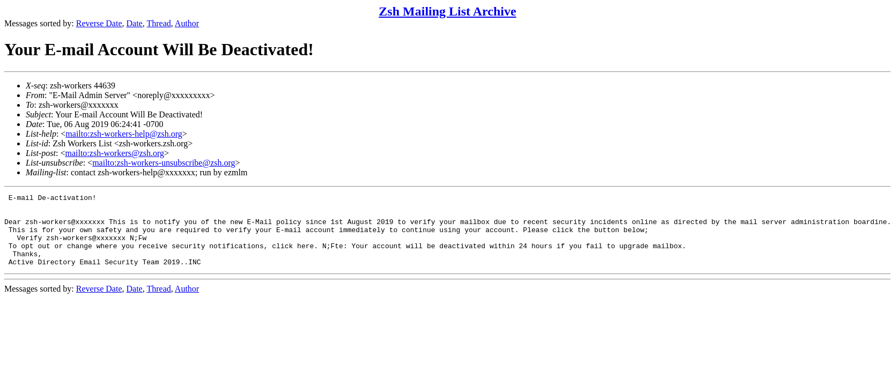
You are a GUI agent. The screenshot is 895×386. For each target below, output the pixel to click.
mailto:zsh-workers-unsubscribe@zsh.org (163, 162)
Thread (158, 23)
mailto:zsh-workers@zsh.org (114, 153)
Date (135, 23)
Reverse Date (99, 23)
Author (187, 23)
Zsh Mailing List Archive (447, 11)
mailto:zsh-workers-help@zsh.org (123, 133)
